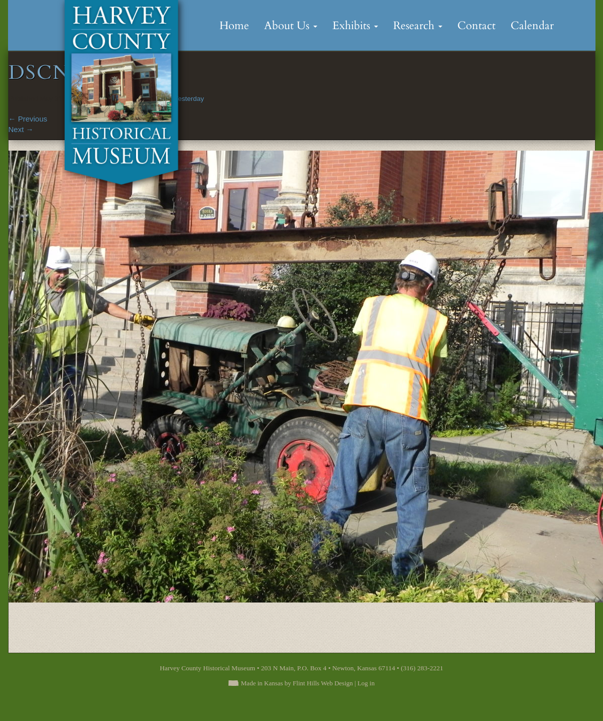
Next (21, 129)
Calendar (532, 25)
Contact (476, 25)
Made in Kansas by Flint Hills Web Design (297, 683)
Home (234, 25)
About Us (290, 25)
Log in (366, 683)
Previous (28, 118)
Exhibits (355, 25)
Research (417, 25)
